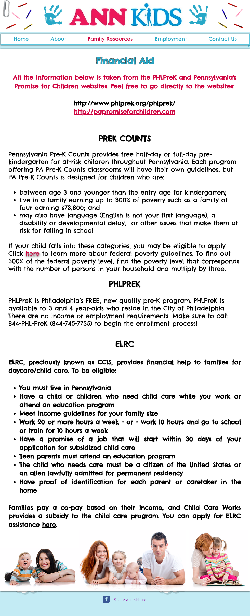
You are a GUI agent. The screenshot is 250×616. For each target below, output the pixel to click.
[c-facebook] (106, 599)
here (33, 253)
